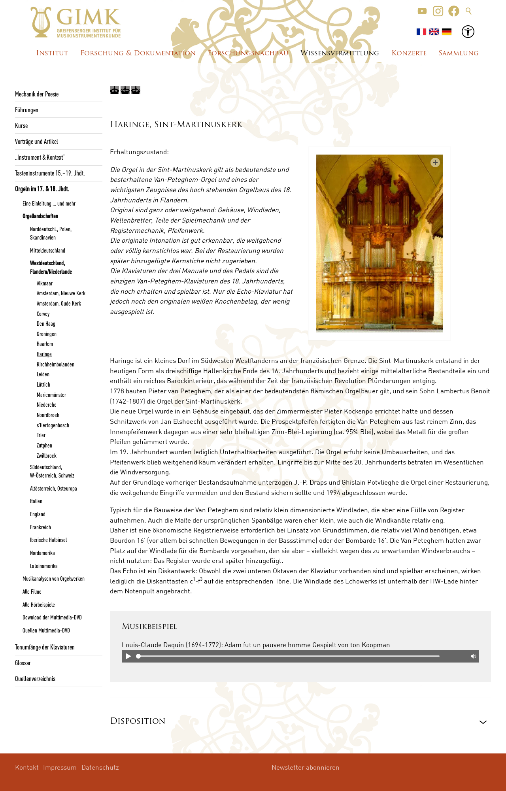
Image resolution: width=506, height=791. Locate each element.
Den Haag (46, 323)
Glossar (23, 662)
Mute (472, 656)
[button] (422, 11)
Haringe (44, 354)
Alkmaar (45, 283)
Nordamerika (42, 553)
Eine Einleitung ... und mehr (49, 203)
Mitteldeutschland (47, 250)
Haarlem (45, 343)
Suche (469, 11)
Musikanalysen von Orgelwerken (54, 578)
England (37, 514)
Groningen (47, 334)
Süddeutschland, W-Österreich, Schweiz (52, 471)
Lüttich (43, 384)
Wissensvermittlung (339, 53)
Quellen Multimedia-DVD (46, 630)
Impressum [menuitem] (60, 767)
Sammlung (458, 53)
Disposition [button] (137, 721)
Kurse (21, 125)
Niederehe (47, 404)
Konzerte (409, 53)
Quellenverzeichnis (35, 678)
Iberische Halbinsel (48, 540)
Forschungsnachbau (248, 53)
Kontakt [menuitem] (27, 767)
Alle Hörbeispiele (39, 604)
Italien (36, 501)
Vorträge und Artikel (36, 141)
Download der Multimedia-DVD (52, 617)
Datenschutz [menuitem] (100, 767)
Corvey (43, 313)
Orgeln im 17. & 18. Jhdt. (42, 188)
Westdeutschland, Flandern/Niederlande (51, 267)
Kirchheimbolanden (55, 364)
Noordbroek (48, 415)
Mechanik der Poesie (37, 93)
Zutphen (44, 445)
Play (128, 656)
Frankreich (40, 527)
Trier (41, 435)
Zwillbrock (47, 455)
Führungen (26, 109)
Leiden (43, 374)
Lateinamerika (44, 566)
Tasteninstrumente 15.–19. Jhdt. (50, 172)
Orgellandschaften (40, 216)
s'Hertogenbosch (53, 425)
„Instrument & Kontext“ (40, 157)
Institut (52, 53)
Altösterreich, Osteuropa (53, 488)
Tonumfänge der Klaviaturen (45, 646)
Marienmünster (51, 394)
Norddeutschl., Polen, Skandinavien (51, 233)
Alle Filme (32, 591)
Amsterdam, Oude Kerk (59, 303)
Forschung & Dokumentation (138, 53)
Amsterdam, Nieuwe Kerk (61, 293)
